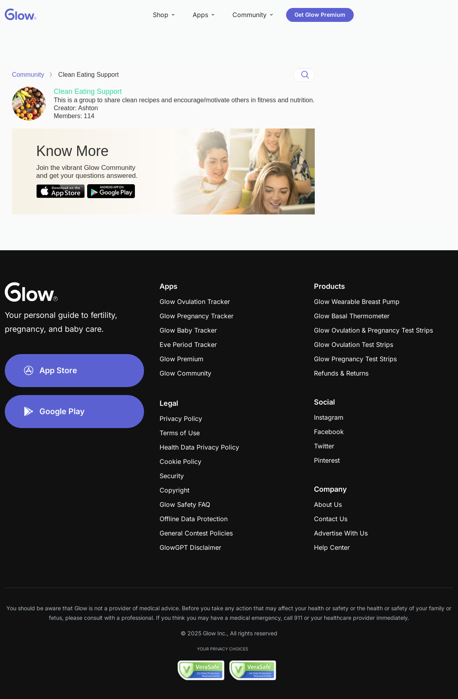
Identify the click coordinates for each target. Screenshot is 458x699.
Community (28, 74)
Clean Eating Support (88, 74)
